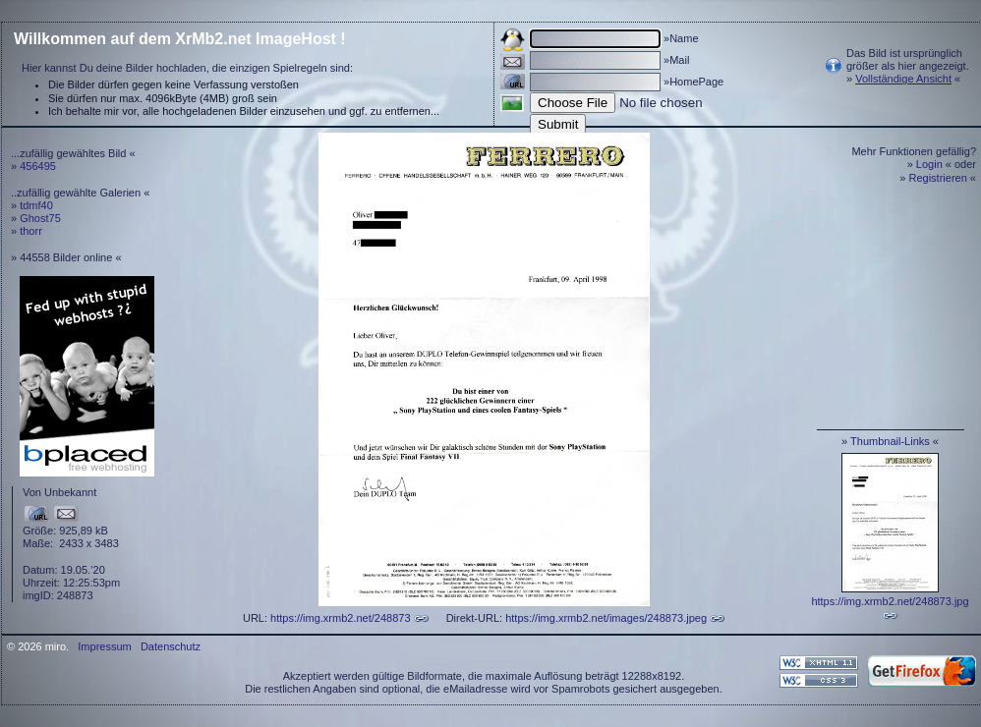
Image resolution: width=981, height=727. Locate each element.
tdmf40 (36, 205)
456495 (38, 166)
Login (929, 164)
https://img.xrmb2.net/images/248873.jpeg (606, 618)
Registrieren (938, 178)
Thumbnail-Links (890, 441)
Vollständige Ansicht (903, 78)
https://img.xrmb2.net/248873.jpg (889, 601)
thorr (31, 231)
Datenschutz (171, 646)
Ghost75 (40, 218)
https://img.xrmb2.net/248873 (340, 618)
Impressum (104, 646)
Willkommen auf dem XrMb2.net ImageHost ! (180, 38)
